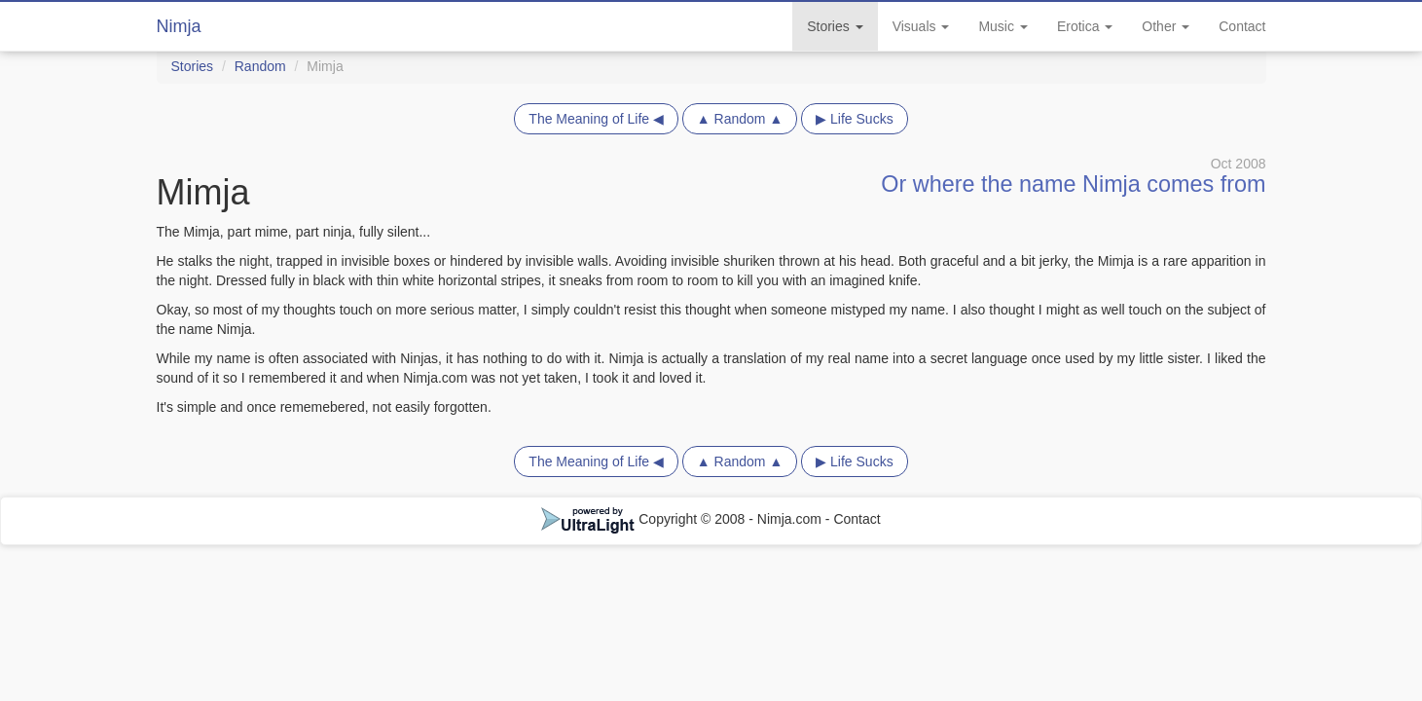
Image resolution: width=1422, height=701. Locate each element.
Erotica (1084, 26)
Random (260, 66)
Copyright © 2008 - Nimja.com (683, 519)
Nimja (179, 26)
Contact (1242, 26)
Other (1165, 26)
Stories (834, 26)
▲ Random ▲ (740, 119)
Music (1002, 26)
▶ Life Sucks (854, 119)
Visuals (921, 26)
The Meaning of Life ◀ (596, 119)
